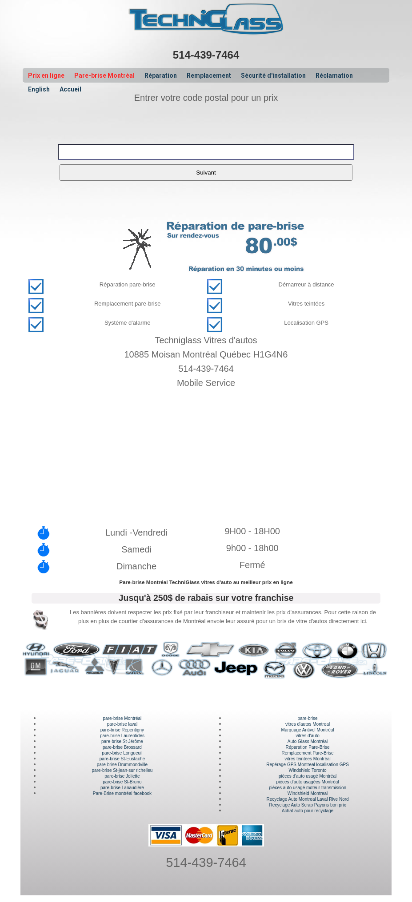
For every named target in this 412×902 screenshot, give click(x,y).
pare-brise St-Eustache (122, 758)
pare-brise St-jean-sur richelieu (122, 770)
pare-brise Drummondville (122, 764)
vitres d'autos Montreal (307, 724)
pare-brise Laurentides (122, 735)
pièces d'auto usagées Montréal (307, 781)
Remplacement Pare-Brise (307, 753)
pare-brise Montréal (122, 718)
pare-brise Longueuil (122, 753)
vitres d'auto (308, 735)
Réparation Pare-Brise (308, 747)
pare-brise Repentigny (122, 729)
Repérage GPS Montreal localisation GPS (307, 764)
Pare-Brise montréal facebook (122, 793)
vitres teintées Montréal (307, 758)
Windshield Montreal (308, 793)
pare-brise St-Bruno (122, 781)
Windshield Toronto (308, 770)
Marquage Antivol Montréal (307, 729)
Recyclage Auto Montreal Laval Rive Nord (308, 799)
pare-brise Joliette (122, 776)
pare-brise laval (122, 724)
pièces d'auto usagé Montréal (307, 776)
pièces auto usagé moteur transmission (307, 787)
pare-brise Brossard (122, 747)
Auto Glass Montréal (308, 741)
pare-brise (308, 718)
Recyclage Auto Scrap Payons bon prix (307, 805)
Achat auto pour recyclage (307, 810)
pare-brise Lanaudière (122, 787)
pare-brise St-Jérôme (122, 741)
